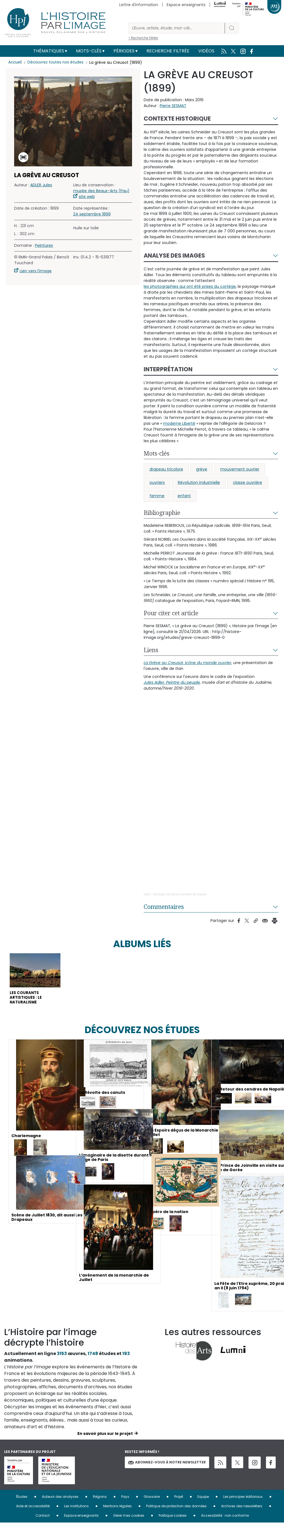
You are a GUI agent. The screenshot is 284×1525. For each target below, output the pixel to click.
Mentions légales (117, 1508)
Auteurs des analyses (60, 1498)
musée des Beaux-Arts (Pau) (101, 191)
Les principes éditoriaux (243, 1498)
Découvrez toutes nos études (57, 62)
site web (87, 196)
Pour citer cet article (171, 613)
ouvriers (157, 482)
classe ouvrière (247, 482)
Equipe (203, 1498)
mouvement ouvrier (239, 469)
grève (201, 469)
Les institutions (76, 1508)
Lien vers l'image (36, 271)
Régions (100, 1498)
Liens (151, 650)
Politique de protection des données (176, 1508)
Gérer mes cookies (128, 1517)
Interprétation (168, 369)
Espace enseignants (186, 5)
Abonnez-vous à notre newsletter (167, 1464)
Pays (125, 1498)
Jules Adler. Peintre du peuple (172, 682)
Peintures (44, 245)
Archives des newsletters (241, 1508)
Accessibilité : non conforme (225, 1517)
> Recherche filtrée (143, 37)
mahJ (147, 894)
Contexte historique (177, 119)
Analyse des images (174, 255)
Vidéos (206, 51)
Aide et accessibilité (33, 1508)
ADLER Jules (41, 185)
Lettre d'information (138, 5)
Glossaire (152, 1498)
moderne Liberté (179, 423)
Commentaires (164, 907)
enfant (184, 496)
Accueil (15, 62)
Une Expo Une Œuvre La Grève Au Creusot (179, 894)
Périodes (124, 51)
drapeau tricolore (166, 469)
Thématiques (48, 51)
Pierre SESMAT (173, 105)
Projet (178, 1498)
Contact (43, 1517)
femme (156, 496)
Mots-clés (89, 51)
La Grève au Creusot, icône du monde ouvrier (187, 662)
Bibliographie (162, 513)
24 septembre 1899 (92, 214)
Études (21, 1498)
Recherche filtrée (167, 51)
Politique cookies (173, 1517)
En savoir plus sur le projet (105, 1435)
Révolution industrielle (199, 482)
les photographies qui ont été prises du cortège (190, 286)
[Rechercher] (176, 28)
